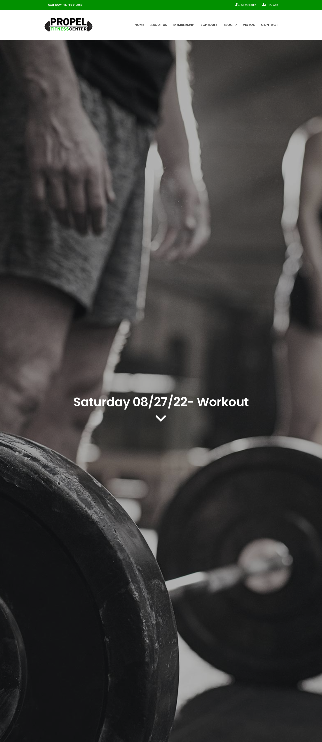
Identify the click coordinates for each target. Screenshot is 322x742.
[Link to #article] (160, 419)
